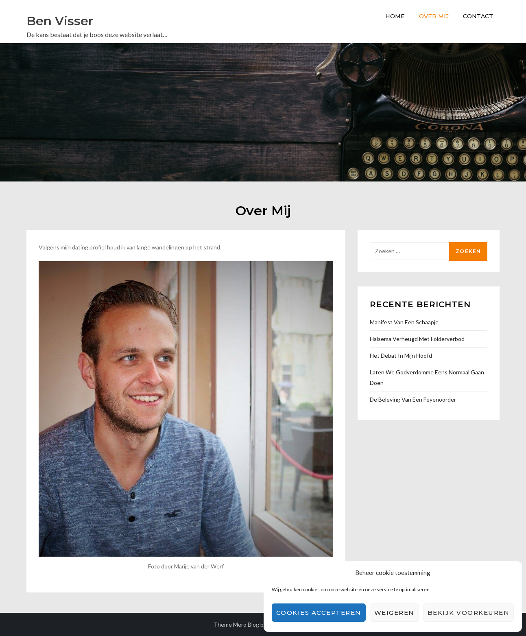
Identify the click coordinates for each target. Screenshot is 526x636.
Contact (478, 16)
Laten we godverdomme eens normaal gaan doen (427, 377)
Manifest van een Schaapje (404, 322)
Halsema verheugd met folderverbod (417, 338)
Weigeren (394, 612)
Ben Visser (59, 20)
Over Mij (434, 16)
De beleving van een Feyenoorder (413, 399)
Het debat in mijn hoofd (401, 355)
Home (395, 16)
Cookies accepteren (318, 612)
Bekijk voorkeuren (469, 612)
